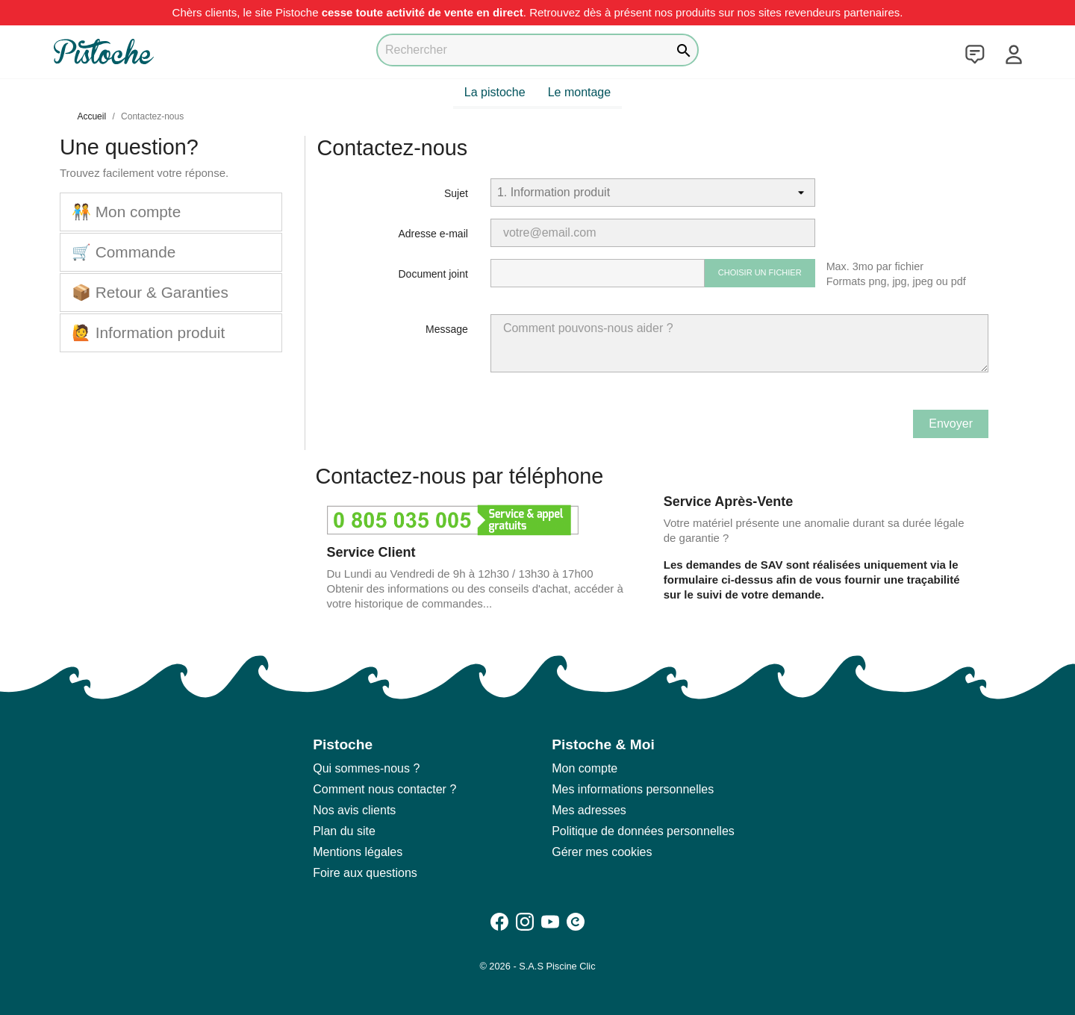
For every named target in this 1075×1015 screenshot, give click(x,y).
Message (447, 329)
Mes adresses (589, 810)
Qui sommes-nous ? (366, 768)
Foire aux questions (365, 872)
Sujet (456, 193)
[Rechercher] (537, 50)
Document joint (432, 274)
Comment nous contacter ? (384, 789)
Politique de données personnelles (643, 831)
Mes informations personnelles (633, 789)
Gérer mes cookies (602, 852)
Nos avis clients (354, 810)
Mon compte (584, 768)
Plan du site (344, 831)
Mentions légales (357, 852)
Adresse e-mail (433, 234)
